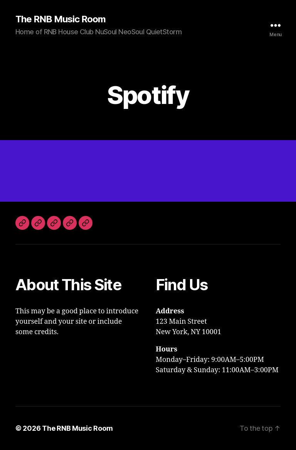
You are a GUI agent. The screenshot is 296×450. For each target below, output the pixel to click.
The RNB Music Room (60, 19)
